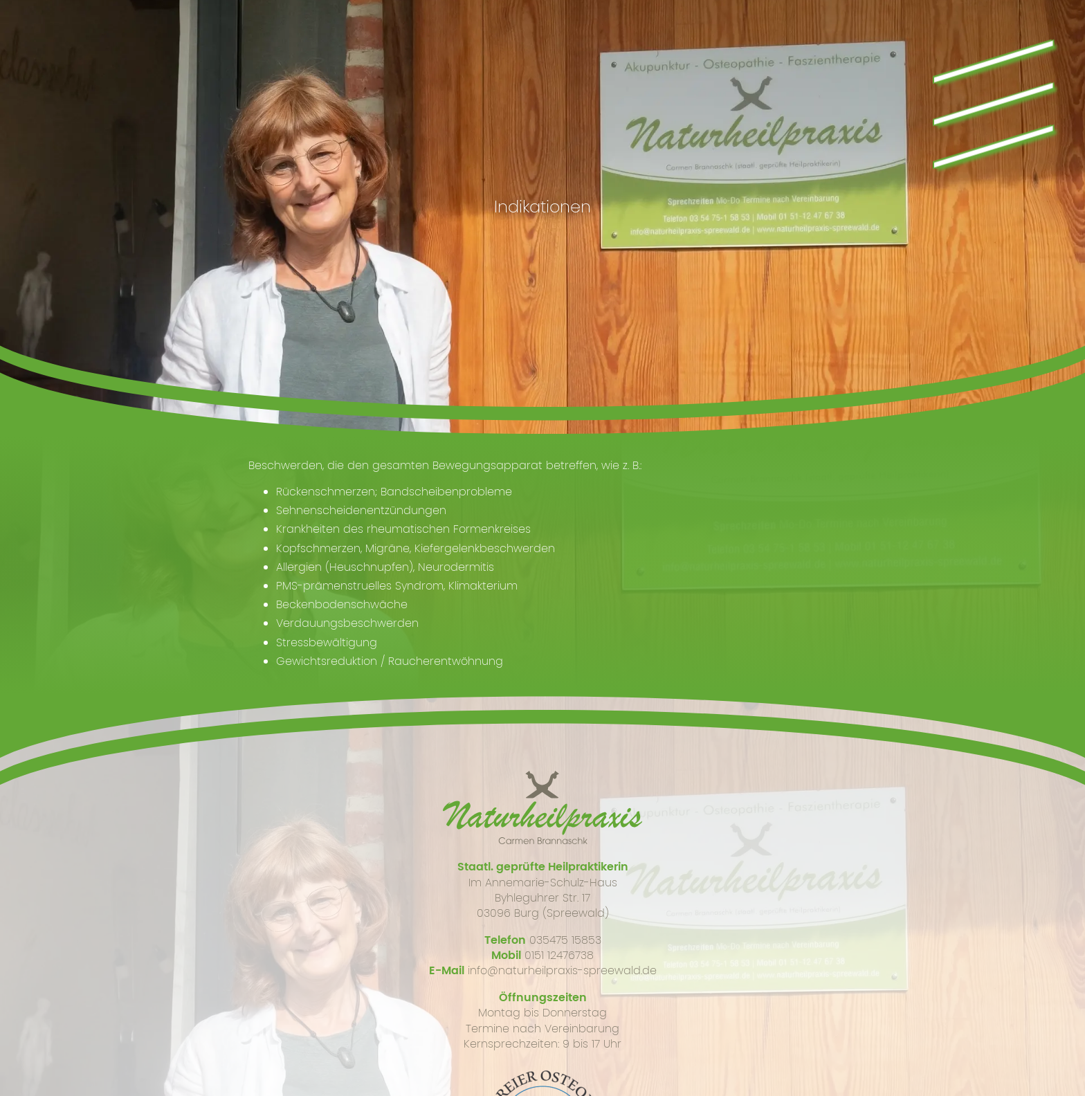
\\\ (989, 97)
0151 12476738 (559, 955)
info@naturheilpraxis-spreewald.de (562, 970)
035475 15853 (565, 940)
